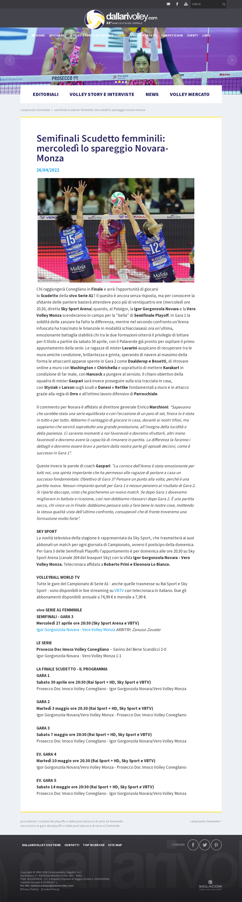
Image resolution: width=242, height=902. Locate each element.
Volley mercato (144, 35)
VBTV (119, 590)
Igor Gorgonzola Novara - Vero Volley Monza (75, 629)
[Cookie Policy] (50, 889)
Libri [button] (206, 35)
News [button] (122, 35)
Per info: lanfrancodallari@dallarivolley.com (46, 885)
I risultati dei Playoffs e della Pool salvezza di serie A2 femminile (80, 821)
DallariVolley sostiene (41, 845)
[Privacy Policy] (29, 889)
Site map (115, 845)
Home (40, 35)
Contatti (71, 845)
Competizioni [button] (172, 35)
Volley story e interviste (92, 35)
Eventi (192, 35)
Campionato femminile (35, 110)
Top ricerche (94, 845)
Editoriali (57, 35)
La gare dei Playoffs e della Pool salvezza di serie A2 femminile (78, 826)
